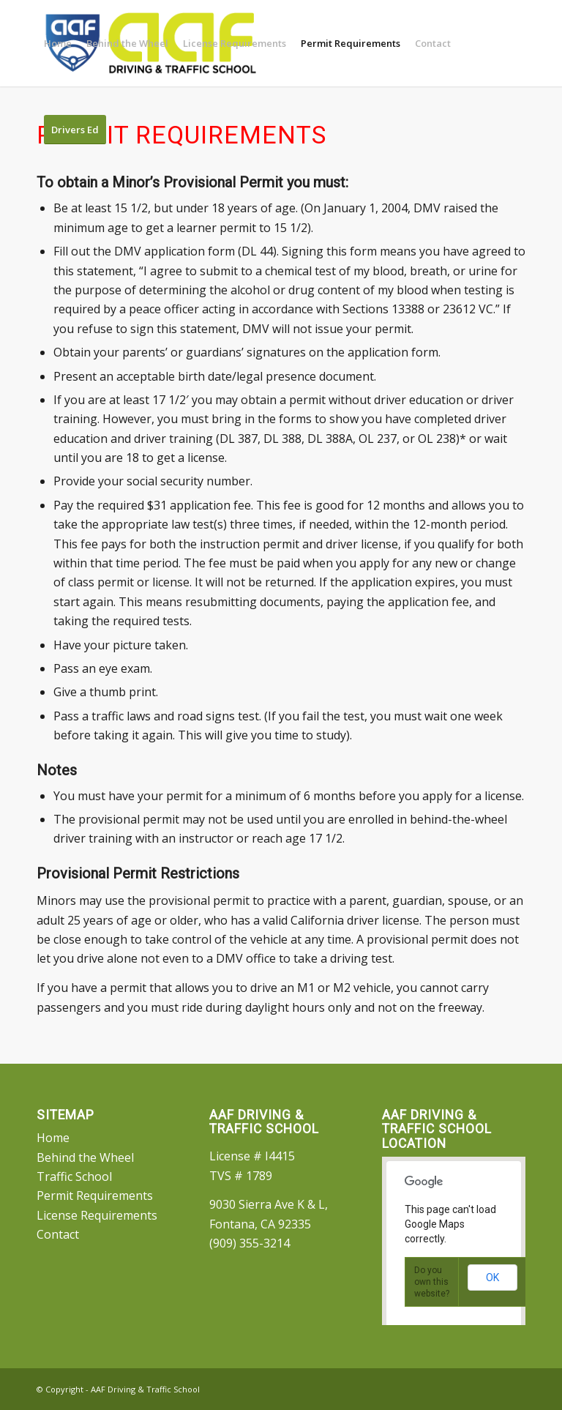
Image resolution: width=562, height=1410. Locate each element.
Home (53, 1138)
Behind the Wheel (85, 1157)
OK (492, 1277)
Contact (58, 1234)
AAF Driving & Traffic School (145, 1389)
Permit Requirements (95, 1195)
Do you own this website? (431, 1282)
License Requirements (97, 1215)
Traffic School (74, 1176)
